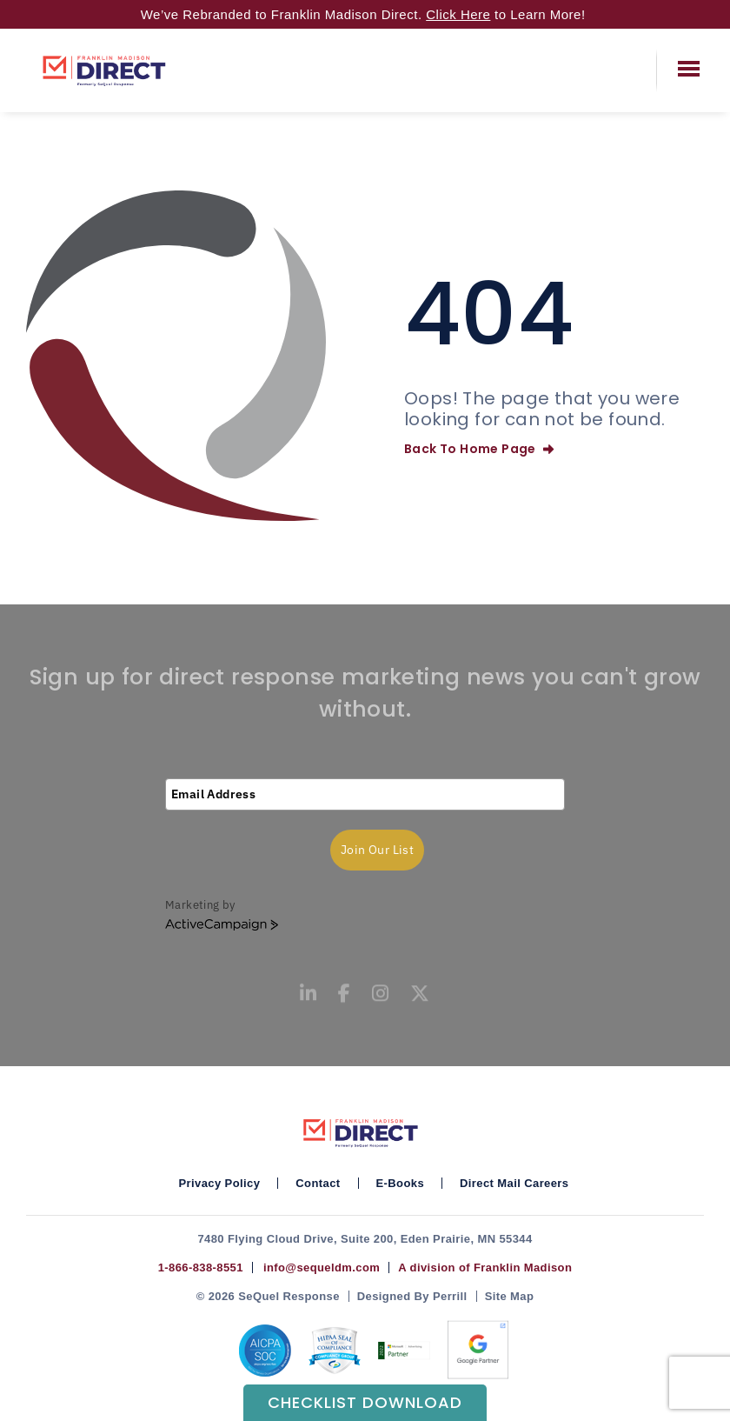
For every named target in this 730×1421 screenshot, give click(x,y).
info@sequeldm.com (318, 1267)
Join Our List (377, 849)
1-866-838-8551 (200, 1267)
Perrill (450, 1296)
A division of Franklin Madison (485, 1267)
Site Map (509, 1296)
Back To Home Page (479, 448)
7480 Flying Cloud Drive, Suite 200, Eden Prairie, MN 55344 (364, 1238)
